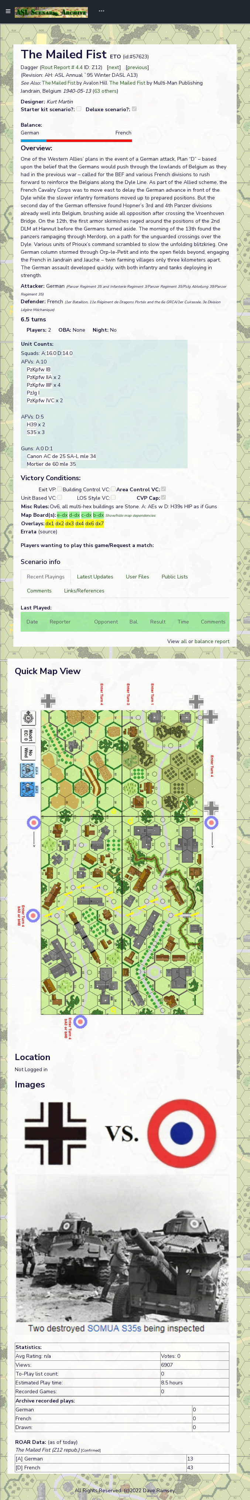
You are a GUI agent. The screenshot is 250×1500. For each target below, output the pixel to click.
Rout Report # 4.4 (62, 67)
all (184, 641)
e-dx (62, 515)
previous (137, 67)
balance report (212, 641)
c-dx (86, 515)
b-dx (98, 515)
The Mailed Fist (58, 83)
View (174, 641)
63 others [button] (105, 91)
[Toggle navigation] (99, 12)
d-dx (74, 515)
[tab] (46, 577)
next (114, 67)
